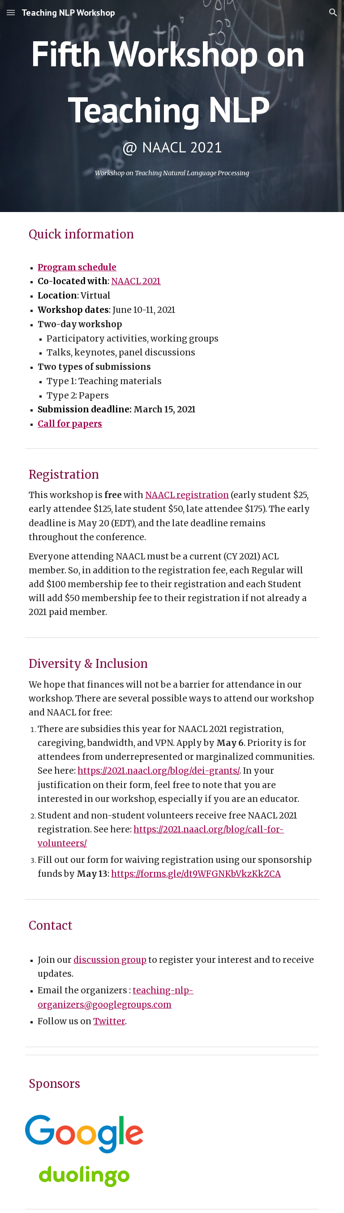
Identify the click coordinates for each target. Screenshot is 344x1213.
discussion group (109, 960)
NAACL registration (187, 495)
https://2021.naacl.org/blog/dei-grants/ (158, 771)
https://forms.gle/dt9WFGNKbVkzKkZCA (196, 874)
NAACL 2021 (136, 281)
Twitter (109, 1021)
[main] (171, 94)
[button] (11, 12)
